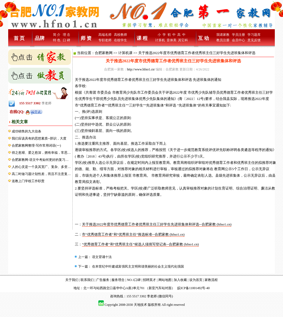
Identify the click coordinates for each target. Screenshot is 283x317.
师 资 (86, 38)
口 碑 (66, 40)
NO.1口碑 (134, 280)
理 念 (66, 35)
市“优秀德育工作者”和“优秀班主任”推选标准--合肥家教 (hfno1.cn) (133, 234)
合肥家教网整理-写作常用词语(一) (36, 145)
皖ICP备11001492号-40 (193, 288)
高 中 (181, 35)
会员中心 (238, 40)
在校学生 (120, 40)
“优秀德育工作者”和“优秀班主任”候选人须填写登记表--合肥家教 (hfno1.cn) (140, 244)
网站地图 (165, 280)
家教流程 (211, 280)
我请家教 (222, 35)
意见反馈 (254, 40)
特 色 (56, 40)
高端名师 (104, 35)
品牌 (40, 38)
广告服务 (102, 280)
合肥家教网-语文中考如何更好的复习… (40, 160)
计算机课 (125, 53)
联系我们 (87, 280)
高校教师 (120, 35)
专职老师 (104, 40)
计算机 (160, 40)
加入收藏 (180, 280)
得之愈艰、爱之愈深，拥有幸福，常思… (41, 153)
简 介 (56, 35)
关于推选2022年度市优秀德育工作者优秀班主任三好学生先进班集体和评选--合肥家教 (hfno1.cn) (156, 224)
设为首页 (195, 280)
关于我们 (71, 280)
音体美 (171, 40)
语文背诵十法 (101, 257)
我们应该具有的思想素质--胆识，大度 (39, 138)
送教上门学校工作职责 (28, 181)
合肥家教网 (104, 53)
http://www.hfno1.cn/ (141, 69)
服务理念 (118, 280)
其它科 (183, 40)
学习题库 (254, 35)
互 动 (203, 38)
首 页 (19, 38)
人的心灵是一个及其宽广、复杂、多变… (41, 167)
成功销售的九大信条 (26, 131)
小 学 (162, 35)
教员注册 (222, 40)
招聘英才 (149, 280)
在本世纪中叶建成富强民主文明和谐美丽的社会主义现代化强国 (137, 266)
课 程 (142, 38)
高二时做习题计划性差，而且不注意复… (41, 174)
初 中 (171, 35)
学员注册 (238, 35)
